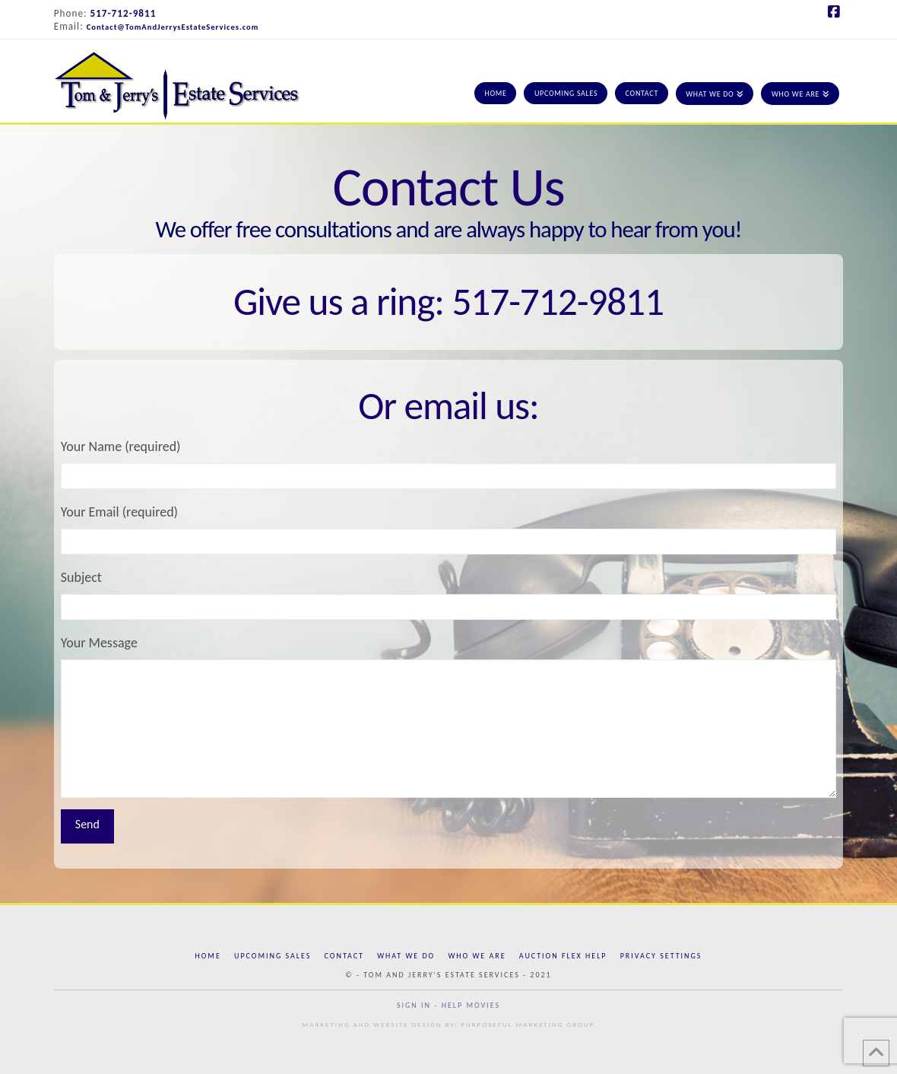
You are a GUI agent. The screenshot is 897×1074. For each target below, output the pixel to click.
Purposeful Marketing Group (527, 1024)
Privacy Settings (661, 956)
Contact (344, 956)
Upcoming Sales (272, 956)
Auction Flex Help (563, 956)
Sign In (414, 1005)
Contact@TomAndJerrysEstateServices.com (173, 27)
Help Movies (471, 1005)
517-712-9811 (123, 13)
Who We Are (477, 956)
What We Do (406, 956)
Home (208, 956)
